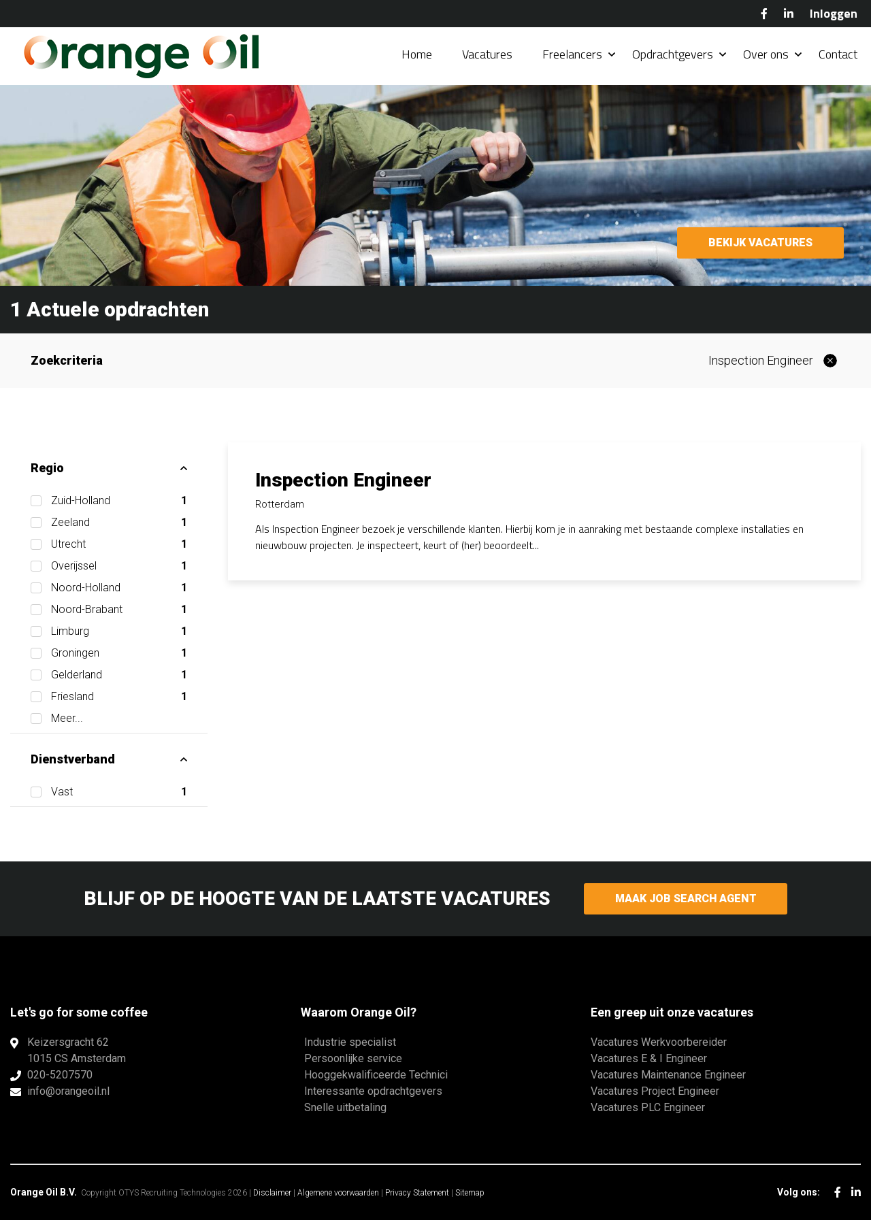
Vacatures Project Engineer (655, 1091)
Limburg (119, 631)
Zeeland (119, 522)
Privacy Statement (417, 1193)
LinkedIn (788, 13)
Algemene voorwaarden (338, 1193)
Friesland (119, 697)
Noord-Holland (119, 588)
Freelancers (572, 54)
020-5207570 (60, 1074)
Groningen (119, 653)
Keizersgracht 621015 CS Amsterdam (76, 1050)
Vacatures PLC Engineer (648, 1107)
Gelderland (119, 675)
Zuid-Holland (119, 501)
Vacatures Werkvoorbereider (659, 1042)
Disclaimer (272, 1193)
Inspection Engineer (760, 360)
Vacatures (487, 54)
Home (416, 54)
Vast (119, 792)
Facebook (764, 13)
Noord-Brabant (119, 610)
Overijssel (119, 566)
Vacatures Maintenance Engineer (668, 1074)
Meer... (67, 718)
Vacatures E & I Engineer (649, 1058)
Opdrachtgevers (672, 54)
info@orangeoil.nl (68, 1091)
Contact (838, 54)
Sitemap (469, 1193)
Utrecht (119, 544)
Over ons (766, 54)
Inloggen (833, 13)
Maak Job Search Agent (685, 898)
